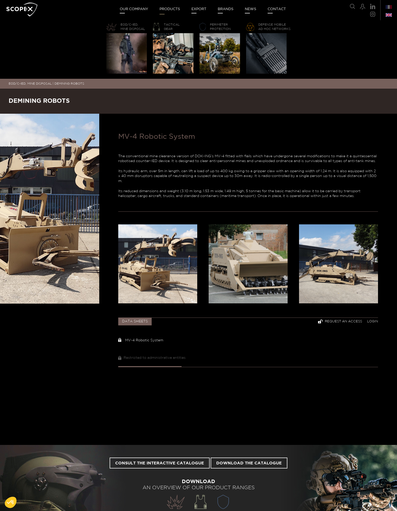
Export (198, 9)
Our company (134, 9)
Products (170, 9)
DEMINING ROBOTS (69, 83)
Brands (225, 9)
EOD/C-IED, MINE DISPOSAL (30, 83)
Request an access (340, 321)
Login (372, 321)
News (250, 9)
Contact (277, 9)
